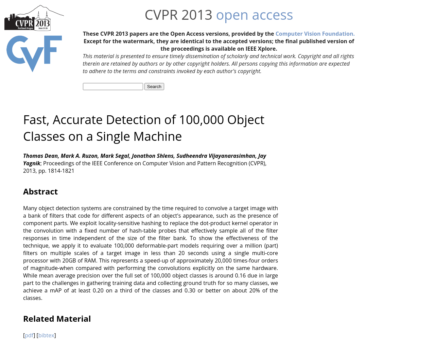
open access (254, 14)
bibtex (46, 335)
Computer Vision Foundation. (315, 33)
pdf (29, 335)
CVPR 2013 (178, 14)
